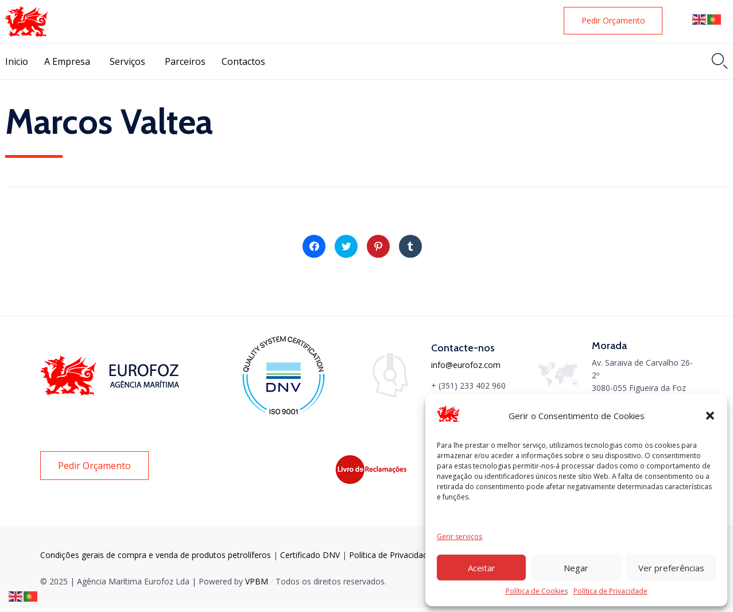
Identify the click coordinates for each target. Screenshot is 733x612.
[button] (710, 415)
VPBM (256, 581)
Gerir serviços (459, 536)
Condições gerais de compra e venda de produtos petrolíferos (155, 554)
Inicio (16, 61)
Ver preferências (671, 568)
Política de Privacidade (610, 591)
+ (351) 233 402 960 (468, 385)
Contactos (243, 61)
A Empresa (67, 61)
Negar (576, 568)
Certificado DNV (311, 554)
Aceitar (481, 568)
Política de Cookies (537, 591)
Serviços (127, 61)
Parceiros (185, 61)
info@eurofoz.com (466, 364)
